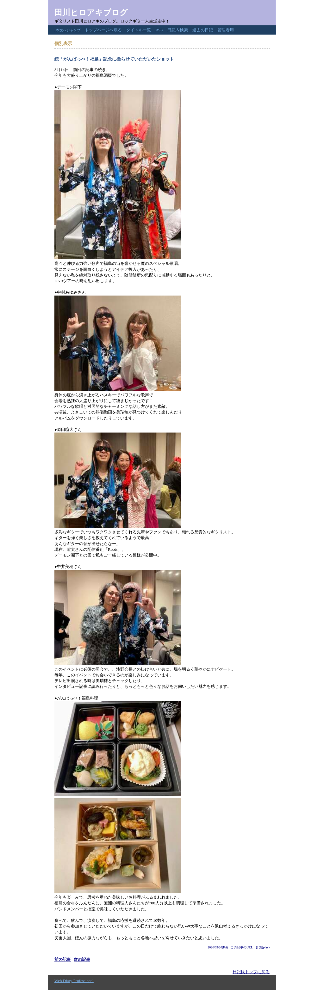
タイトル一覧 (138, 30)
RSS (159, 30)
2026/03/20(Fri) (218, 947)
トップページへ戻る (103, 30)
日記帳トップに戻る (251, 971)
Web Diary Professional (74, 980)
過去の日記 (202, 30)
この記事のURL (242, 947)
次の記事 (82, 959)
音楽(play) (263, 947)
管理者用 (225, 30)
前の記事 (62, 959)
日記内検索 (177, 30)
